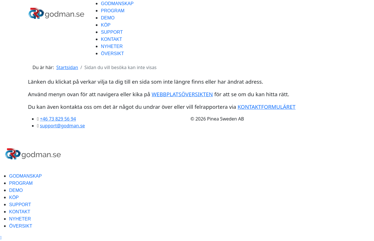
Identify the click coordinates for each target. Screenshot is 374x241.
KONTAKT (111, 39)
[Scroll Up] (1, 237)
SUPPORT (112, 32)
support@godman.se (62, 125)
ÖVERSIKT (112, 53)
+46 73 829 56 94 (58, 119)
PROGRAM (113, 10)
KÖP (106, 25)
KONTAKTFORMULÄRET (266, 106)
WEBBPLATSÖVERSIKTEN (182, 94)
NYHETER (112, 46)
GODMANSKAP (117, 3)
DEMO (108, 17)
